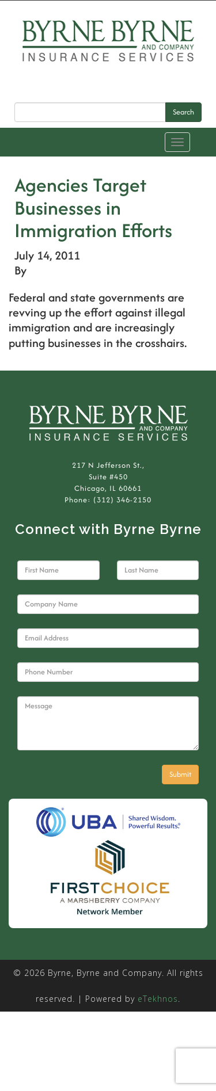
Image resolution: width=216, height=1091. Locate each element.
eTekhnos (158, 998)
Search (183, 111)
